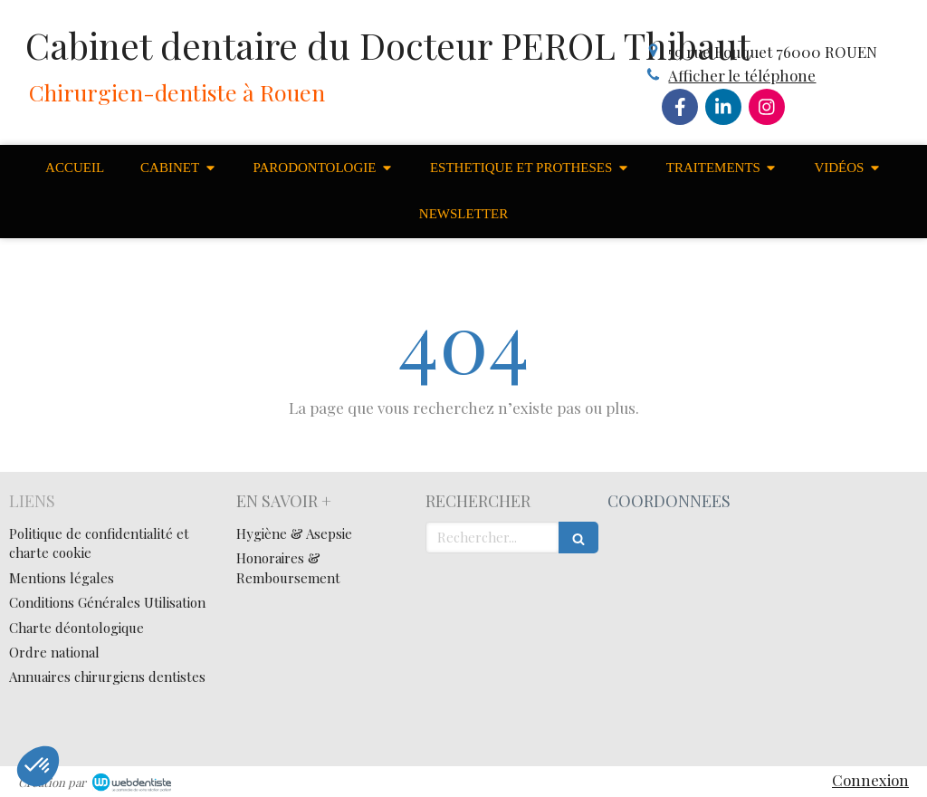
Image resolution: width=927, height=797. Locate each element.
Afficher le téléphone (742, 75)
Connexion (870, 780)
